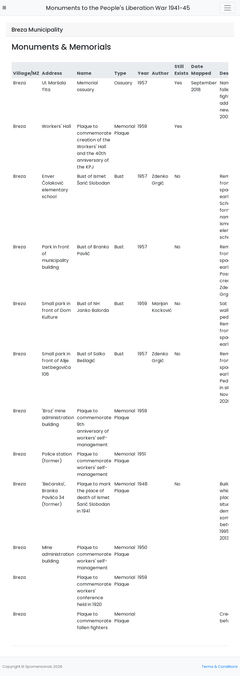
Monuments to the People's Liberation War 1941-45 (116, 8)
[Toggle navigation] (227, 8)
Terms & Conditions (220, 666)
